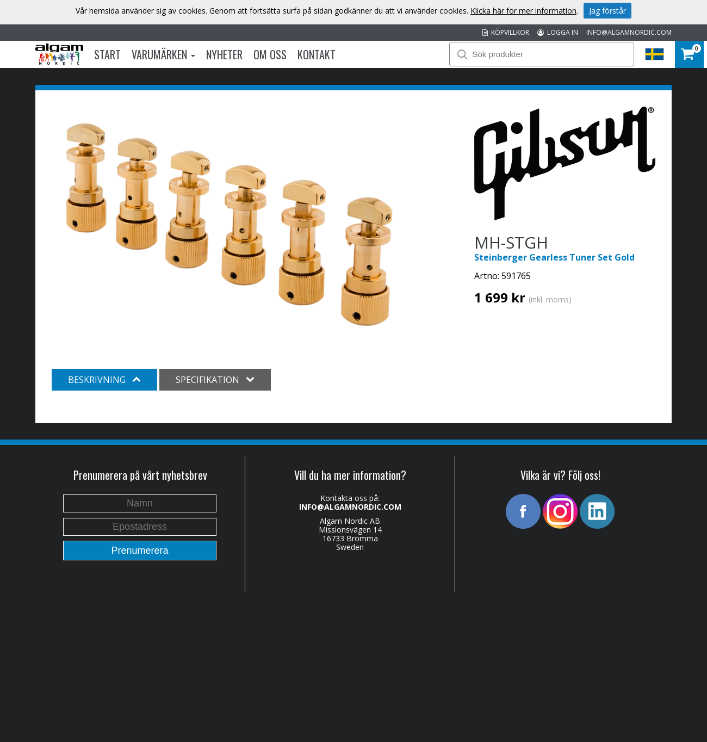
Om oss (270, 54)
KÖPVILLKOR (505, 32)
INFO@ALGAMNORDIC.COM (629, 32)
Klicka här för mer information (523, 10)
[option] (228, 223)
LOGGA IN (557, 32)
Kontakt (316, 54)
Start (107, 54)
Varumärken (163, 54)
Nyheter (224, 54)
